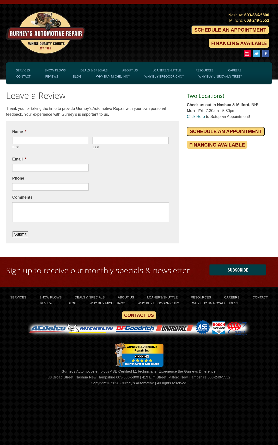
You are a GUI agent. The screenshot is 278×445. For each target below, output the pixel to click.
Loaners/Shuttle (166, 70)
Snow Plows (55, 70)
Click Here (196, 116)
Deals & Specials (93, 70)
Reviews (51, 76)
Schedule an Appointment (230, 30)
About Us (130, 70)
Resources (205, 70)
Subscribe (238, 270)
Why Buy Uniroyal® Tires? (220, 76)
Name (19, 132)
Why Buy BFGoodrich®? (164, 76)
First (16, 147)
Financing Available (239, 43)
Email (19, 159)
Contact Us (139, 315)
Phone (18, 178)
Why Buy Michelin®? (113, 76)
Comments (22, 197)
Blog (77, 76)
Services (23, 70)
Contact (23, 76)
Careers (234, 70)
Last (96, 147)
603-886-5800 (256, 15)
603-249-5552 (256, 20)
